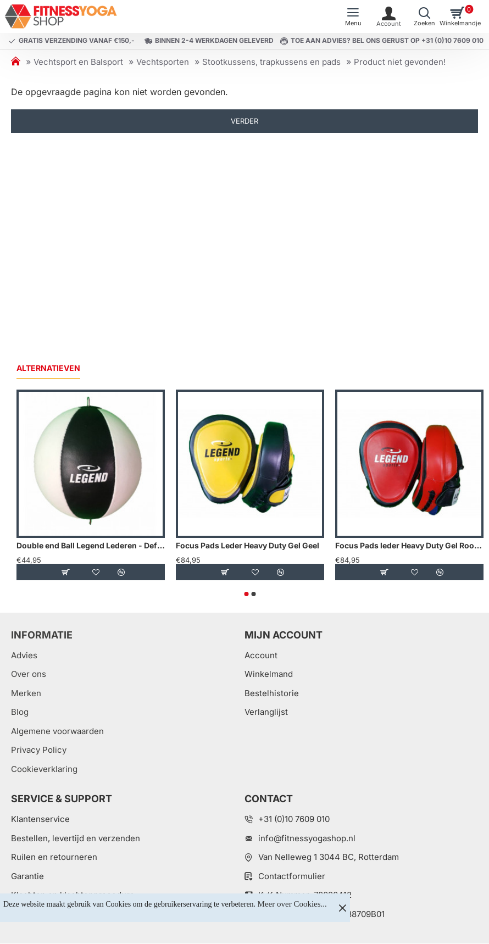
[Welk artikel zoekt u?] (424, 16)
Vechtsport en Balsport (78, 62)
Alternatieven (48, 368)
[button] (65, 572)
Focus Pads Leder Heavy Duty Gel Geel (247, 545)
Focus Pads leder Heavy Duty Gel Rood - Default (409, 545)
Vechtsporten (162, 62)
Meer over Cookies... (292, 903)
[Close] (342, 907)
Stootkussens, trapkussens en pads (271, 62)
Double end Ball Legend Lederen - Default (90, 545)
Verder (244, 120)
